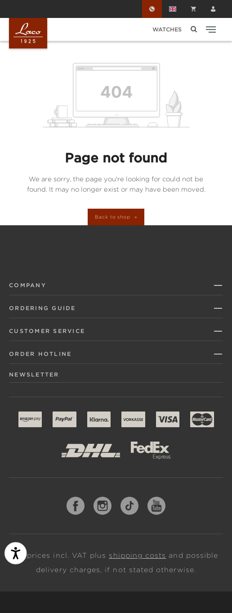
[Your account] (213, 9)
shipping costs (137, 556)
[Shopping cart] (193, 9)
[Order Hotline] (152, 9)
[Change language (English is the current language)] (172, 9)
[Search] (193, 29)
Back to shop (113, 216)
